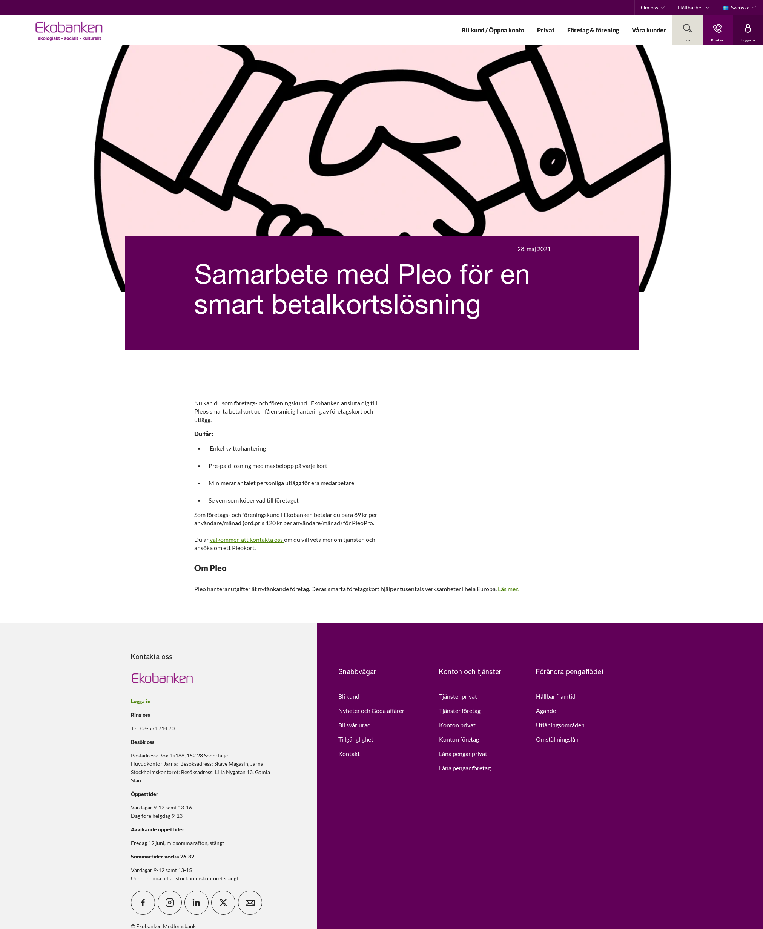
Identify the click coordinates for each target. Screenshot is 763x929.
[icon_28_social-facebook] (143, 903)
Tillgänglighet (355, 739)
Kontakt (349, 753)
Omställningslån (557, 739)
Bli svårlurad (354, 724)
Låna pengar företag (465, 767)
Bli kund (348, 696)
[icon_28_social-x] (223, 903)
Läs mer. (508, 588)
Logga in (140, 701)
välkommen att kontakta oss (247, 539)
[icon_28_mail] (250, 903)
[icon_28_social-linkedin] (196, 903)
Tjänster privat (458, 696)
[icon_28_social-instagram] (170, 903)
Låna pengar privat (463, 753)
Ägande (546, 710)
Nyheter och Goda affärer (371, 710)
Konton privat (457, 724)
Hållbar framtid (556, 696)
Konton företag (459, 739)
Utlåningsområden (560, 724)
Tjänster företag (460, 710)
